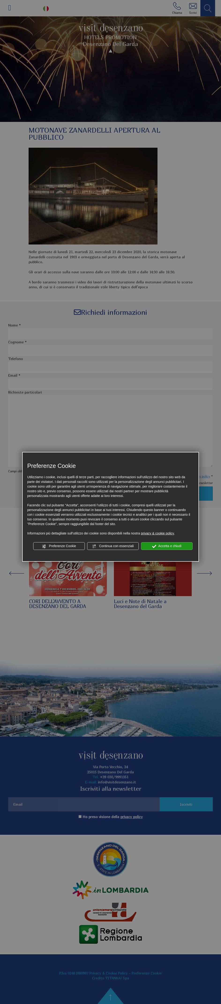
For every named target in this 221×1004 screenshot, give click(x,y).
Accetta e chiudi (166, 546)
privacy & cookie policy (157, 533)
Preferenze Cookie (59, 546)
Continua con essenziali (113, 546)
